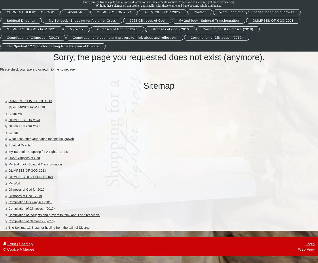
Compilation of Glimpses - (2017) (32, 208)
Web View (306, 249)
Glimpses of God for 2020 (27, 189)
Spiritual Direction (21, 145)
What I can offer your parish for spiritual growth (41, 139)
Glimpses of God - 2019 (25, 196)
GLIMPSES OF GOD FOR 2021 (31, 177)
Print (10, 244)
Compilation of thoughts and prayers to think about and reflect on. (54, 215)
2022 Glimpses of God (24, 158)
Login (310, 244)
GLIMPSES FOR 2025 (24, 126)
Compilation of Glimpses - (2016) (32, 221)
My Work (15, 183)
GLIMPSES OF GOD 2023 (27, 170)
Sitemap (26, 244)
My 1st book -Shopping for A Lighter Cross (38, 152)
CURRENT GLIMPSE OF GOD (30, 101)
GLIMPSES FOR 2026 (29, 107)
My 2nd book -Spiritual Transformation (35, 164)
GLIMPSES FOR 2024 (24, 120)
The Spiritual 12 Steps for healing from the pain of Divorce (49, 227)
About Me (15, 113)
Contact (14, 132)
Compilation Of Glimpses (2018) (31, 202)
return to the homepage (58, 69)
